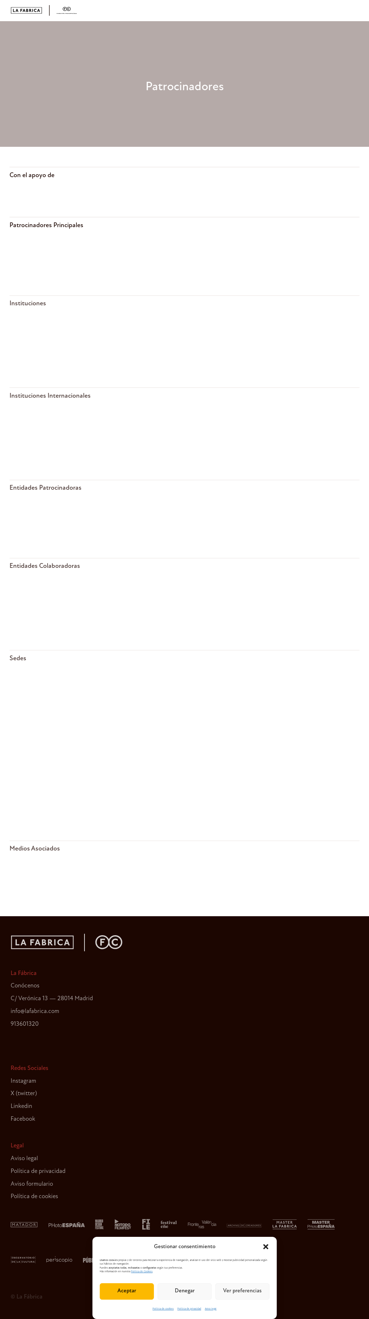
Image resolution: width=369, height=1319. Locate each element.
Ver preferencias (242, 1291)
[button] (266, 1246)
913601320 (25, 1024)
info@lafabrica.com (35, 1011)
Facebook (23, 1119)
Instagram (23, 1081)
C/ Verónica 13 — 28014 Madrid (52, 998)
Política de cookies (163, 1309)
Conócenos (25, 986)
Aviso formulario (32, 1184)
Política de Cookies (142, 1271)
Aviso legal (210, 1309)
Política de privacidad (189, 1309)
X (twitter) (24, 1093)
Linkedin (21, 1106)
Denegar (185, 1291)
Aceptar (126, 1291)
